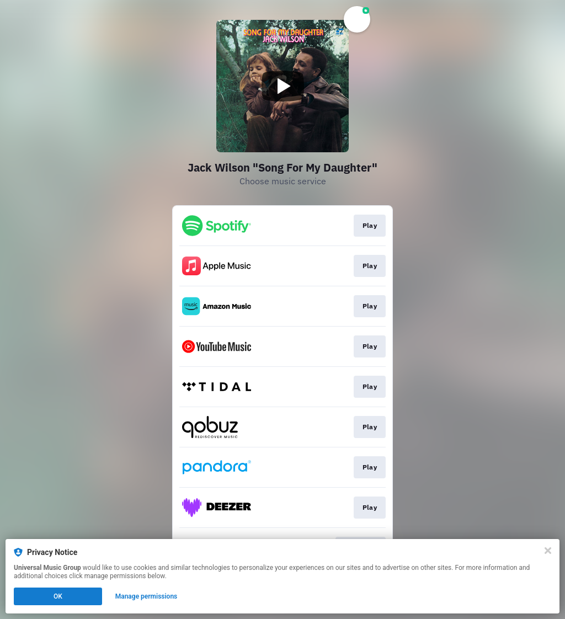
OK (58, 596)
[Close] (548, 550)
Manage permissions (146, 596)
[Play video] (282, 86)
